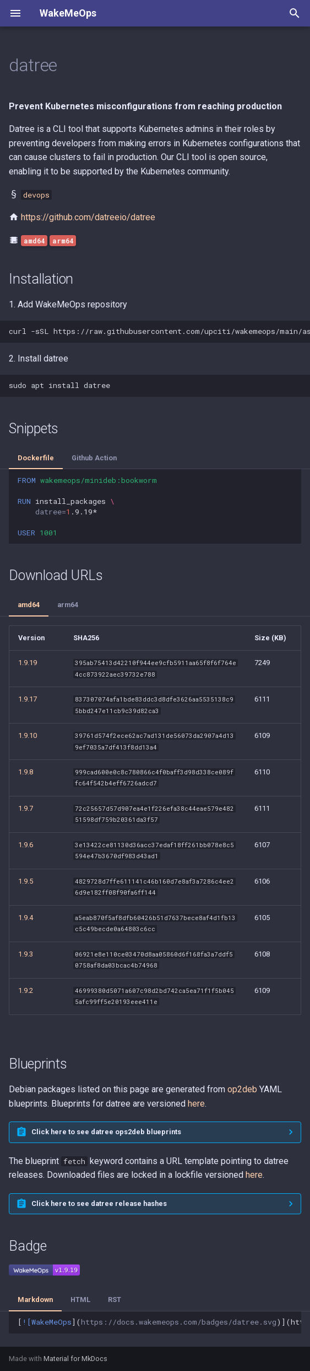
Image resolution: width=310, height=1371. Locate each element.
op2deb (242, 1089)
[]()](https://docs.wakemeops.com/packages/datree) (159, 1322)
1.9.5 (25, 881)
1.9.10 (27, 735)
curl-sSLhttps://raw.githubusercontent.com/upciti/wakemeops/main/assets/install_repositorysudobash (159, 331)
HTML (80, 1299)
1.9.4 (25, 917)
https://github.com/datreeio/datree (88, 217)
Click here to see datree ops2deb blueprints (106, 1132)
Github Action (94, 458)
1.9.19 (27, 662)
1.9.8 (25, 772)
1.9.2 (25, 990)
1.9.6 (25, 845)
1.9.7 (25, 808)
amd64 (29, 605)
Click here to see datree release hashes (99, 1203)
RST (114, 1299)
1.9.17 (27, 699)
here (196, 1103)
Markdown (35, 1299)
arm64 (67, 605)
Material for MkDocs (75, 1358)
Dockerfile (36, 458)
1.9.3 (25, 954)
